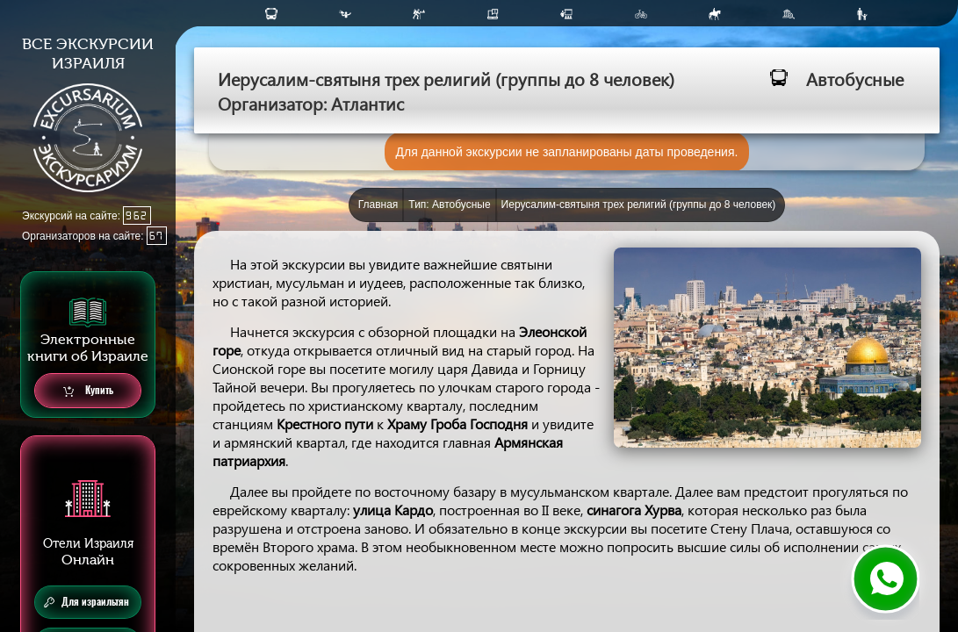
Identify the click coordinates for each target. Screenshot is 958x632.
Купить (88, 391)
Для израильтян (86, 602)
